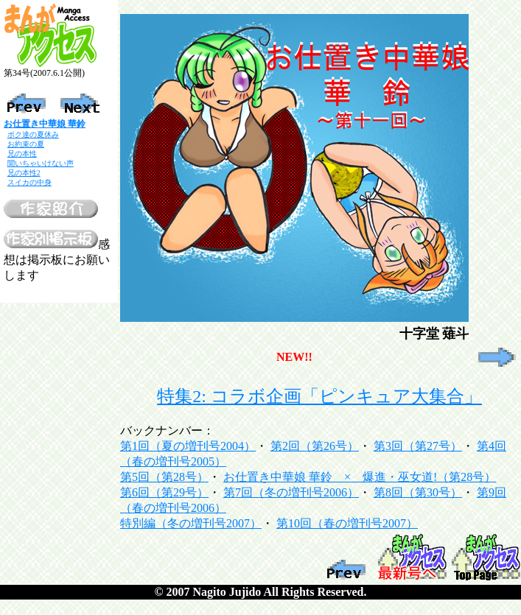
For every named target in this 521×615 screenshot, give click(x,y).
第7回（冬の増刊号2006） (291, 492)
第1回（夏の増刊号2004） (188, 446)
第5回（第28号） (164, 477)
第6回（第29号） (164, 492)
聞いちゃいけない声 (40, 163)
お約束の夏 (25, 144)
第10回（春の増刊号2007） (347, 523)
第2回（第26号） (314, 446)
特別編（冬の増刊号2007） (191, 523)
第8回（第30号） (418, 492)
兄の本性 (22, 154)
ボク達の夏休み (33, 134)
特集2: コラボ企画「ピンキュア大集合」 (319, 396)
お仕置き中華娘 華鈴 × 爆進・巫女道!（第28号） (359, 477)
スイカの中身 (29, 182)
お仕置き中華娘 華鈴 (44, 124)
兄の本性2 (24, 173)
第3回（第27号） (418, 446)
